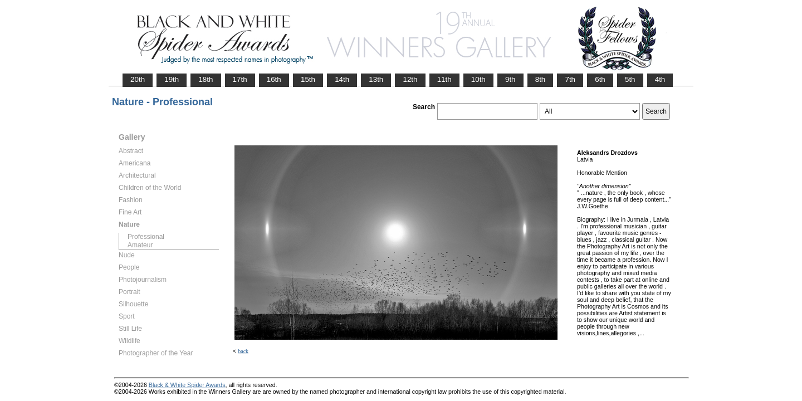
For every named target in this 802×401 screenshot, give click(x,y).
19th (171, 79)
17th (240, 79)
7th (570, 79)
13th (376, 79)
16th (274, 79)
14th (342, 79)
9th (510, 79)
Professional (146, 237)
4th (660, 79)
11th (444, 79)
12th (410, 79)
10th (478, 79)
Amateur (140, 245)
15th (308, 79)
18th (205, 79)
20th (137, 79)
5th (630, 79)
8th (540, 79)
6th (600, 79)
